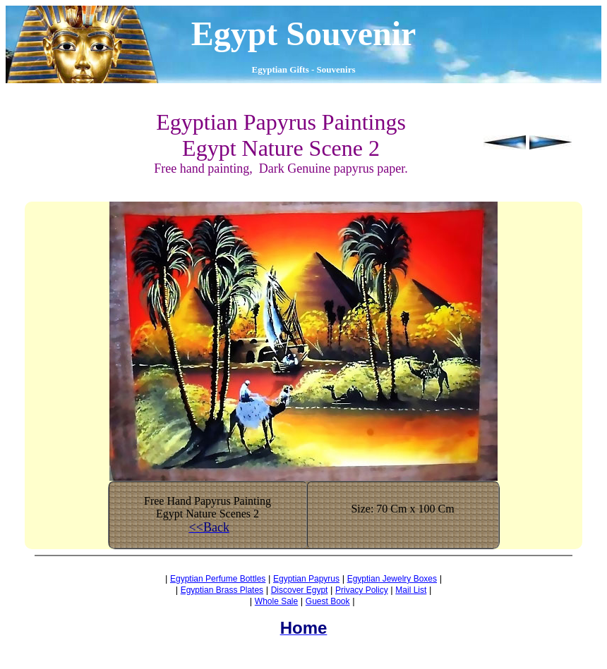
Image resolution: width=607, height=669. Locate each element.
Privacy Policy (361, 590)
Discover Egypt (299, 590)
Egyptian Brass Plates (222, 590)
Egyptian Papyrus (306, 579)
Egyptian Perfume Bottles (217, 579)
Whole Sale (276, 601)
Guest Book (328, 601)
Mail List (410, 590)
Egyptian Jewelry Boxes (392, 579)
